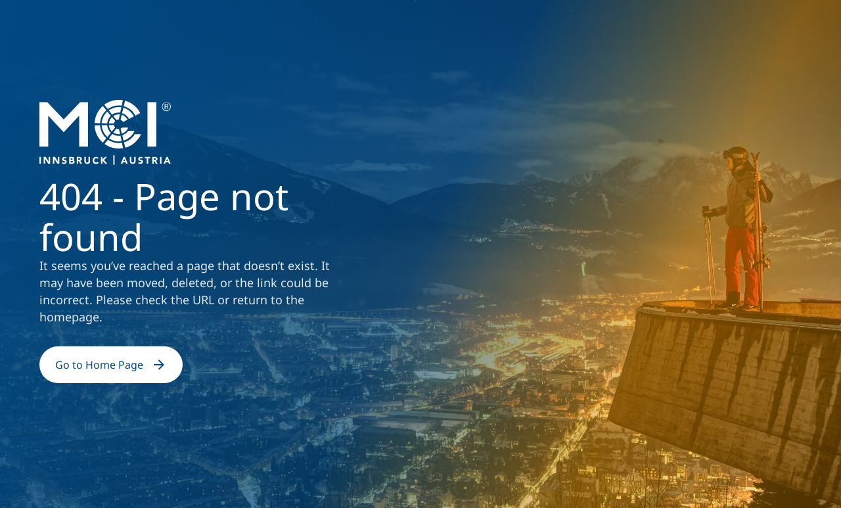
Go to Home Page (111, 365)
